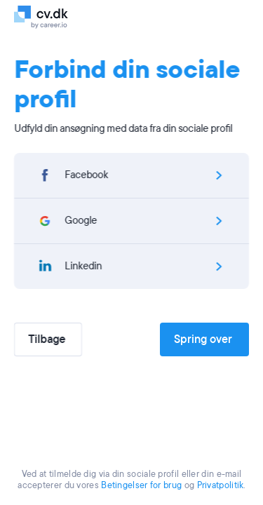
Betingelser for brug (141, 485)
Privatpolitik (220, 485)
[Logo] (58, 16)
